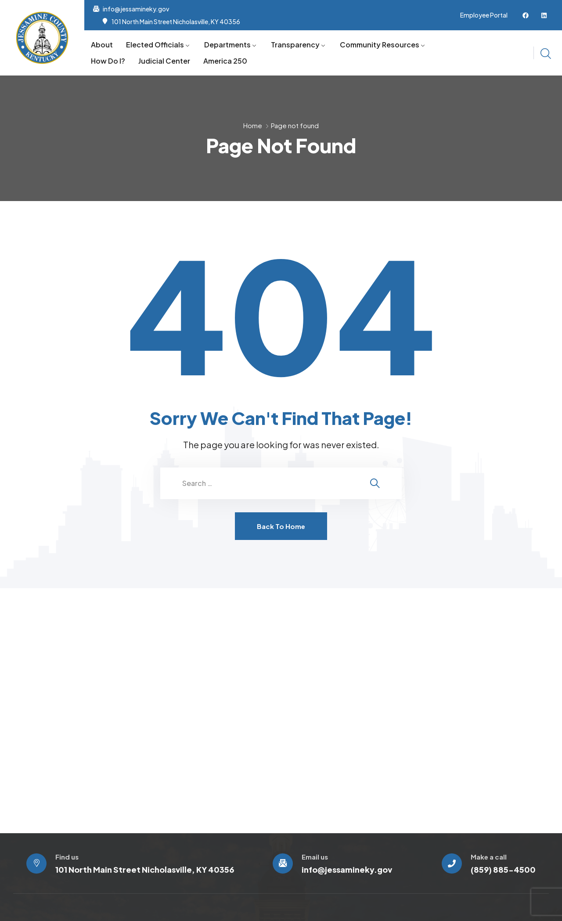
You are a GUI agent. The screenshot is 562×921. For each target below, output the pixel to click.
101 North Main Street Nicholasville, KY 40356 (176, 21)
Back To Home (281, 526)
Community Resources (379, 44)
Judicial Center (164, 60)
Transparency (295, 44)
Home (252, 125)
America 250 (225, 60)
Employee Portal (484, 15)
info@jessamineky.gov (136, 9)
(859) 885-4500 (503, 869)
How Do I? (108, 60)
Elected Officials (155, 44)
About (102, 44)
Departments (227, 44)
